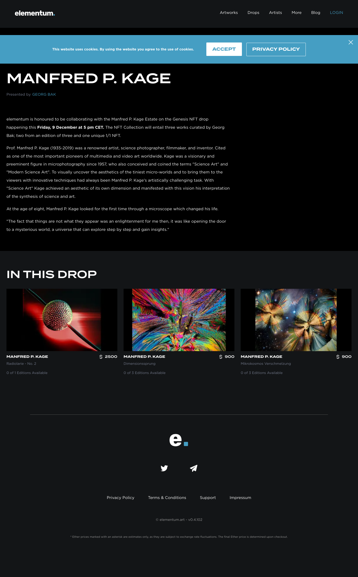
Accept (224, 49)
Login (336, 13)
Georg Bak (44, 94)
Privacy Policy (276, 49)
